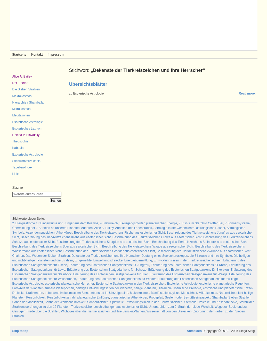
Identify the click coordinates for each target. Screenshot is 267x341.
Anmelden (194, 331)
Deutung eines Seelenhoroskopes (164, 256)
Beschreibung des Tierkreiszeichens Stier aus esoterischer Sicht (56, 246)
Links (16, 174)
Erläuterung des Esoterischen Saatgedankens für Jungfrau (109, 265)
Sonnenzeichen (98, 302)
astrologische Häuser (210, 228)
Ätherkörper (64, 232)
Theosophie (20, 141)
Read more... (248, 93)
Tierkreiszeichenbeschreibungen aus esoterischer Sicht (109, 307)
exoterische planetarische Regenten (224, 283)
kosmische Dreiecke (187, 288)
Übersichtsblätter (88, 84)
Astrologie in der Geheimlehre (174, 228)
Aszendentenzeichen (40, 232)
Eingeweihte (83, 260)
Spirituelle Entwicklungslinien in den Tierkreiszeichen (146, 302)
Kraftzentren (34, 293)
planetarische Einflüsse (93, 297)
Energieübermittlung (138, 260)
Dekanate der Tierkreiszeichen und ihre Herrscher (105, 256)
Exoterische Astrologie (27, 154)
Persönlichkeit (36, 297)
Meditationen (21, 115)
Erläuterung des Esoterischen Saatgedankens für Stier (110, 274)
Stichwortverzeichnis (26, 161)
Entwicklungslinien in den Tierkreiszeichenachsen (188, 260)
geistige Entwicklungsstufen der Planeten (104, 288)
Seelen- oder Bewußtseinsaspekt (187, 297)
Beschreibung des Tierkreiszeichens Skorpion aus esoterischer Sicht (103, 242)
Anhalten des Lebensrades (133, 228)
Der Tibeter (20, 83)
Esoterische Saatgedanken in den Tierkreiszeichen (130, 283)
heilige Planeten (145, 288)
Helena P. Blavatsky (26, 135)
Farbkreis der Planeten (28, 288)
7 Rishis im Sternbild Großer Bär (201, 223)
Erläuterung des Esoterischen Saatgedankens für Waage (188, 274)
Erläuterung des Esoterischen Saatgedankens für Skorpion (188, 269)
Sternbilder (246, 302)
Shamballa (219, 297)
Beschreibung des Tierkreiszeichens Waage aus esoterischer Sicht (147, 246)
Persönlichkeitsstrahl (61, 297)
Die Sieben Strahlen (26, 89)
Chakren (18, 256)
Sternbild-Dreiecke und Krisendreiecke (210, 302)
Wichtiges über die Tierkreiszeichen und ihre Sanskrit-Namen (103, 311)
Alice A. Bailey (22, 76)
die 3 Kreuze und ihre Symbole (211, 256)
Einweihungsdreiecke (108, 260)
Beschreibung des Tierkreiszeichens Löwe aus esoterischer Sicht (157, 237)
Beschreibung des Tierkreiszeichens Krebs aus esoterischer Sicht (66, 237)
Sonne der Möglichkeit (27, 302)
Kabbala (18, 148)
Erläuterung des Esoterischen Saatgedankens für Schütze (107, 269)
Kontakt (37, 54)
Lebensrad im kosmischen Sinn (66, 293)
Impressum (56, 54)
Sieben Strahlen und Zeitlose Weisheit (133, 25)
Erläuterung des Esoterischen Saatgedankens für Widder (117, 279)
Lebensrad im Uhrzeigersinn (109, 293)
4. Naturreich (109, 223)
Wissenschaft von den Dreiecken (169, 311)
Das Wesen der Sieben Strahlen (48, 256)
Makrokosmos (22, 96)
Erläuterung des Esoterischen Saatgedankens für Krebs (189, 265)
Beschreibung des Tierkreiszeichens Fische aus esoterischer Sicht (119, 232)
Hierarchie (165, 288)
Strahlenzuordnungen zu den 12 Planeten (41, 307)
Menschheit (189, 293)
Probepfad (156, 297)
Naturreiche (227, 293)
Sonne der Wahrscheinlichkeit (65, 302)
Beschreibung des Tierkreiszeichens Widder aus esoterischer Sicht (109, 251)
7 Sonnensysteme (237, 223)
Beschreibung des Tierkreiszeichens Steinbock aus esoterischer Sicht (200, 242)
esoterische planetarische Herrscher (69, 283)
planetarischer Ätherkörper (129, 297)
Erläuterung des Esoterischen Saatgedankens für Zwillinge (197, 279)
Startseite (19, 54)
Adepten (87, 228)
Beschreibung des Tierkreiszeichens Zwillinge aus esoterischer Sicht (203, 251)
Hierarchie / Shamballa (28, 102)
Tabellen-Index (22, 167)
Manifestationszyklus (165, 293)
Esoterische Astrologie (27, 122)
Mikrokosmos (21, 109)
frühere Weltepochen (59, 288)
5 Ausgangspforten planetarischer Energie (148, 223)
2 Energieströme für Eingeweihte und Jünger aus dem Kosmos (55, 223)
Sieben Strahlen (239, 297)
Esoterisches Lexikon (27, 128)
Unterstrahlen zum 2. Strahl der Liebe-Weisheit (181, 307)
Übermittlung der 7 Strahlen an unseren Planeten (46, 228)
